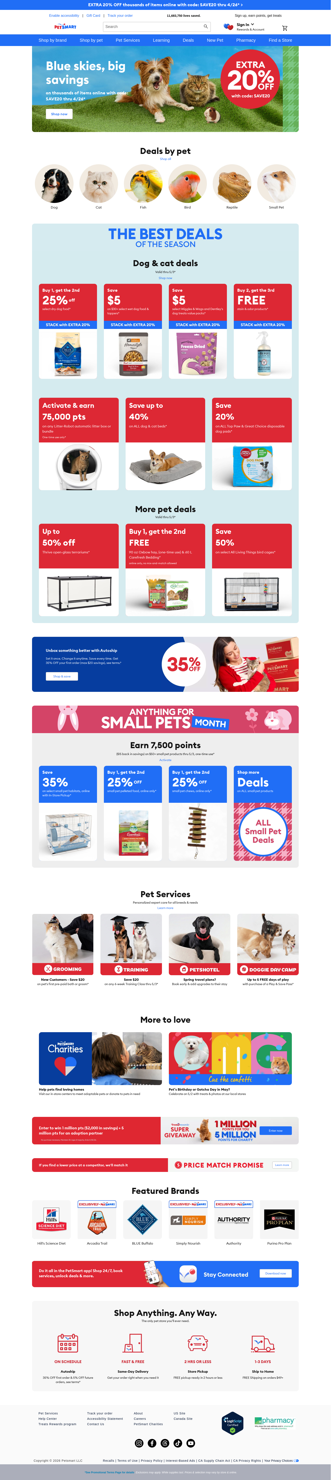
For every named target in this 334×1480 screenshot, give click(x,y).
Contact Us (95, 1424)
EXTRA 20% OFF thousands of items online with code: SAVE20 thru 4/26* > (165, 4)
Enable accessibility (64, 15)
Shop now (165, 278)
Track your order (120, 15)
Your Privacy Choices (281, 1460)
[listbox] (165, 187)
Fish (143, 207)
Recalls (108, 1460)
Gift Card (93, 15)
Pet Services (48, 1413)
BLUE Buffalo (142, 1243)
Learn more (165, 908)
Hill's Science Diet (51, 1243)
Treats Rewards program (57, 1424)
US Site (179, 1413)
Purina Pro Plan (279, 1243)
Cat (99, 207)
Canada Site (183, 1418)
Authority (233, 1243)
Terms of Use (127, 1460)
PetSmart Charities (148, 1424)
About (138, 1413)
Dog (54, 207)
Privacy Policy (152, 1460)
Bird (187, 207)
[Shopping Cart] (290, 29)
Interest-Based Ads (180, 1460)
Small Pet (276, 207)
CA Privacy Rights (247, 1460)
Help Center (47, 1418)
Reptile (232, 207)
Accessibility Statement (105, 1418)
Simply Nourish (188, 1243)
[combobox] (157, 26)
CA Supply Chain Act (214, 1460)
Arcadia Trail (97, 1243)
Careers (140, 1418)
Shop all (165, 159)
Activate (165, 760)
